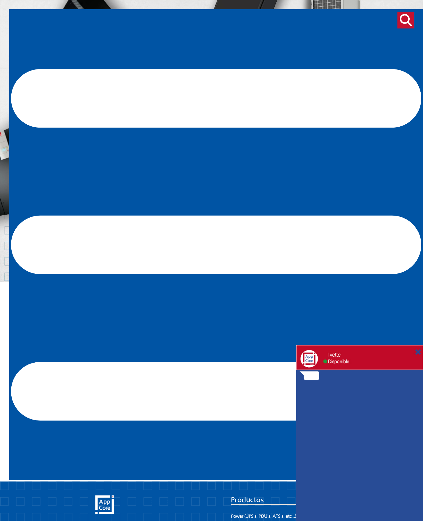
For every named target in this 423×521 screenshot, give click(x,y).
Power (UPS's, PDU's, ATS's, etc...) (263, 516)
